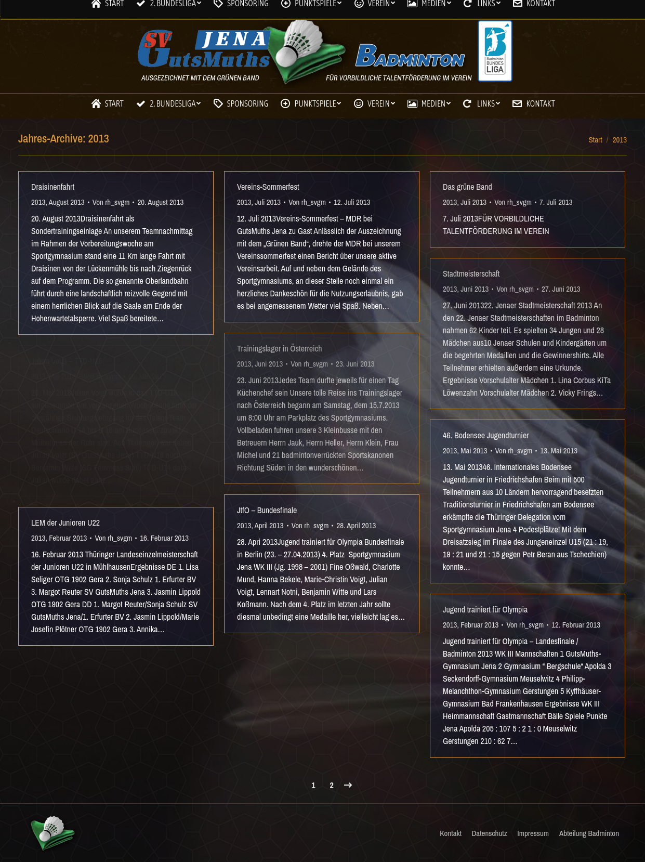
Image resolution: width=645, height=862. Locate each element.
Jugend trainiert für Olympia (485, 609)
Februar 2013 (68, 537)
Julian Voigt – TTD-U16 (66, 361)
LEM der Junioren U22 (65, 522)
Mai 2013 (62, 376)
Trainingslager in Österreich (279, 348)
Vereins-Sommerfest (268, 186)
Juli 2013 (268, 202)
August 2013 (67, 202)
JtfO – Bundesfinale (267, 510)
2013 (38, 202)
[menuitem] (106, 103)
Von (111, 202)
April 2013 (269, 525)
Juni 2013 (269, 363)
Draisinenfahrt (52, 186)
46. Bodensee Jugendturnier (486, 435)
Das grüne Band (467, 186)
